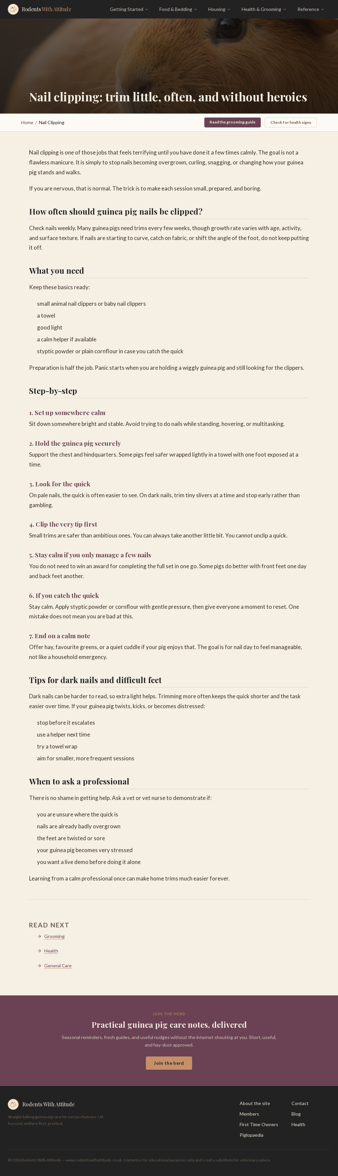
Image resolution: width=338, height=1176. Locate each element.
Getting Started (129, 9)
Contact (300, 1103)
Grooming (51, 936)
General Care (54, 965)
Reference (311, 9)
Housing (219, 9)
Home (27, 122)
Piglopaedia (251, 1135)
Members (249, 1114)
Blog (296, 1114)
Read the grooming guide (232, 122)
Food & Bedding (178, 9)
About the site (255, 1103)
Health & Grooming (264, 9)
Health (47, 950)
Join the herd (169, 1063)
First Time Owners (259, 1124)
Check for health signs (290, 122)
